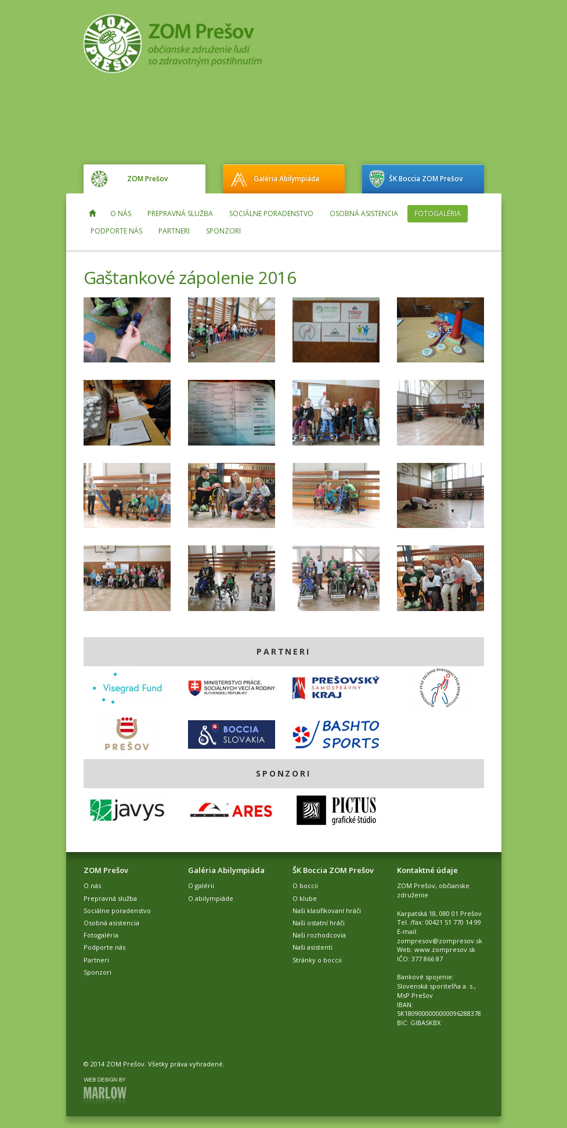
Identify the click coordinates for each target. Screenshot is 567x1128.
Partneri (174, 231)
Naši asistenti (312, 947)
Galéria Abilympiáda (286, 179)
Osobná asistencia (364, 213)
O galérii (201, 885)
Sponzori (223, 231)
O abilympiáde (210, 898)
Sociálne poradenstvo (271, 213)
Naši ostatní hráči (318, 922)
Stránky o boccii (317, 959)
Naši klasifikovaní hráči (326, 910)
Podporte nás (116, 231)
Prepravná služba (180, 213)
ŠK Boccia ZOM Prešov (426, 179)
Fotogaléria (437, 213)
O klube (304, 898)
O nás (120, 213)
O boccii (305, 885)
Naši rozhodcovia (319, 935)
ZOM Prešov (147, 179)
